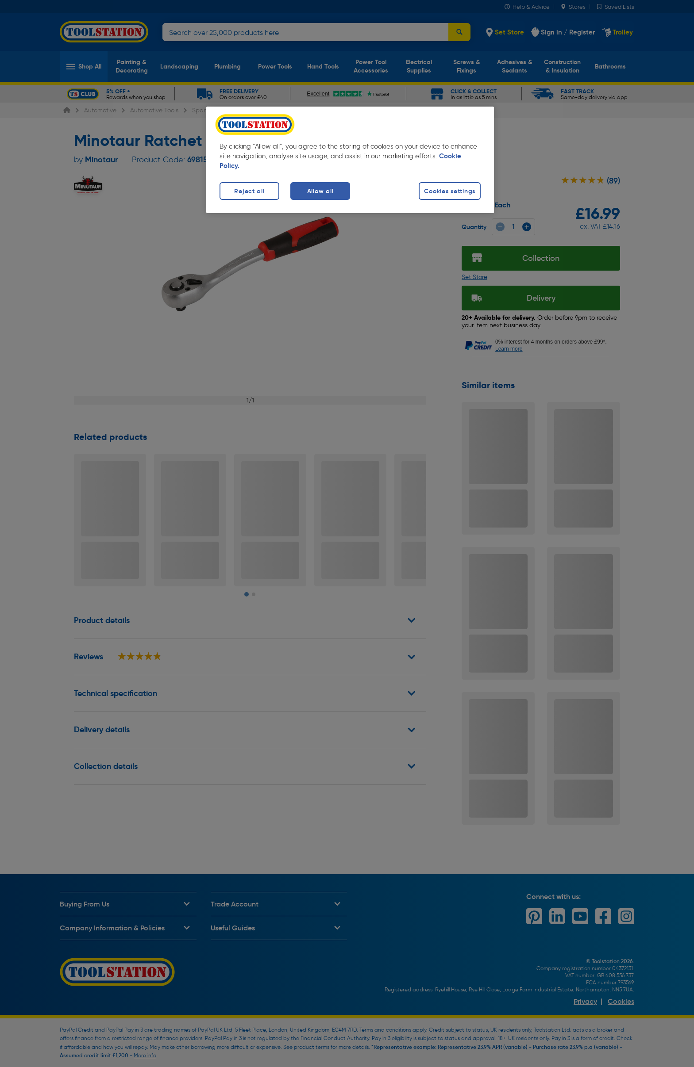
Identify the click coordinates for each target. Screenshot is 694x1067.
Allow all (320, 191)
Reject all (249, 191)
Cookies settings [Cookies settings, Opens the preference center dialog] (449, 191)
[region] (350, 160)
